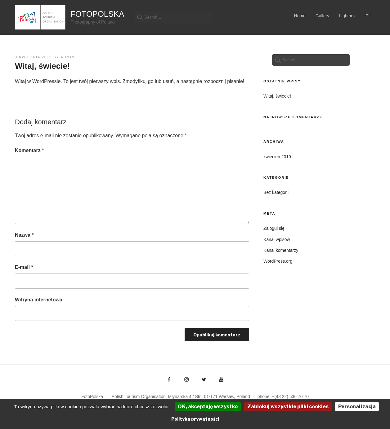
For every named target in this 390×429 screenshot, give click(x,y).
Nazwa (24, 235)
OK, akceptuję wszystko (208, 406)
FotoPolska (97, 14)
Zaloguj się (274, 228)
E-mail (24, 267)
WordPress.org (277, 261)
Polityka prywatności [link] (195, 419)
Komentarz (29, 150)
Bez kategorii (276, 192)
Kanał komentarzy (280, 250)
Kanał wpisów (276, 239)
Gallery (322, 15)
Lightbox (347, 15)
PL (368, 15)
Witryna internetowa (38, 299)
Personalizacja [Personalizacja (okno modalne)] (357, 406)
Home (300, 15)
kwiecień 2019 (277, 156)
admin (67, 57)
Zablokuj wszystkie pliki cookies (288, 406)
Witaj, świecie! (277, 96)
